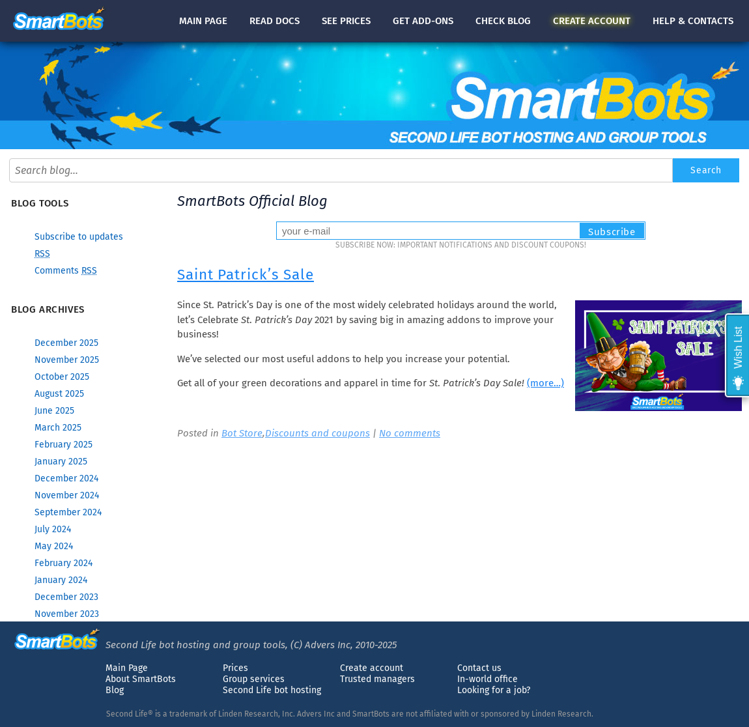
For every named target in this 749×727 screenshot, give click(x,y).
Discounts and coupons (317, 433)
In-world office (487, 679)
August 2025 (59, 393)
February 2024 (63, 563)
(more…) (545, 383)
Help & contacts (693, 21)
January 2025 (61, 461)
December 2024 (66, 478)
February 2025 (63, 444)
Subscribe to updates (79, 236)
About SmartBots (141, 679)
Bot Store (241, 433)
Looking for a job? (493, 690)
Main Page (127, 668)
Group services (254, 679)
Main (203, 21)
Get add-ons (423, 21)
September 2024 (68, 512)
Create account (371, 668)
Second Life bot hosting (272, 690)
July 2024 (53, 529)
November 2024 (67, 495)
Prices (235, 668)
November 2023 (67, 614)
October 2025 (62, 376)
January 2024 (61, 580)
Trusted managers (377, 679)
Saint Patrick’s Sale (245, 274)
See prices (346, 21)
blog (503, 21)
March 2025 (58, 427)
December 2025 (66, 343)
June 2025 (54, 410)
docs (274, 21)
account (591, 21)
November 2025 (67, 359)
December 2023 (66, 597)
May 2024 (54, 546)
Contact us (479, 668)
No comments (409, 433)
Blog (115, 690)
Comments (66, 270)
